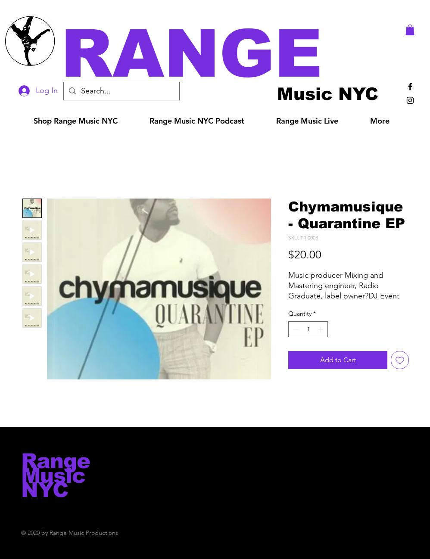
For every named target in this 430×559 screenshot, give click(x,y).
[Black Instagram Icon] (410, 100)
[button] (227, 53)
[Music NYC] (327, 93)
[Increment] (321, 329)
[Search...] (121, 91)
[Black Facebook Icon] (410, 86)
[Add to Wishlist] (400, 360)
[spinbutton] (308, 329)
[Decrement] (295, 329)
